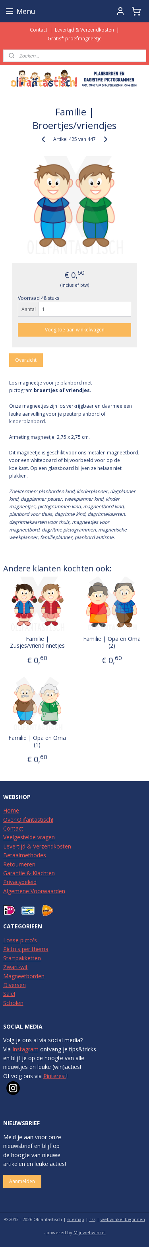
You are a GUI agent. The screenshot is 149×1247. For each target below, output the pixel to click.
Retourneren (19, 864)
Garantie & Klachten (29, 873)
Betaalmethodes (24, 855)
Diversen (14, 985)
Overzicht (26, 360)
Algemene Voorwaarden (34, 891)
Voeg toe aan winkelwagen (74, 329)
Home (11, 810)
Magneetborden (24, 976)
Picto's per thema (25, 949)
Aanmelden (22, 1181)
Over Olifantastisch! (28, 819)
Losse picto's (20, 940)
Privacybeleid (20, 882)
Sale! (9, 993)
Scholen (13, 1003)
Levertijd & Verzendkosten (84, 29)
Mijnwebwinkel (90, 1232)
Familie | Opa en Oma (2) (112, 642)
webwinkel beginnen (123, 1219)
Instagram (25, 1049)
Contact (38, 29)
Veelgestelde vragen (29, 837)
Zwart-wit (15, 967)
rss (92, 1219)
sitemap (75, 1219)
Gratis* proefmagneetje (75, 38)
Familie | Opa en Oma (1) (37, 741)
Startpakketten (22, 958)
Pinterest (54, 1076)
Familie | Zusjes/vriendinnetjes (37, 642)
